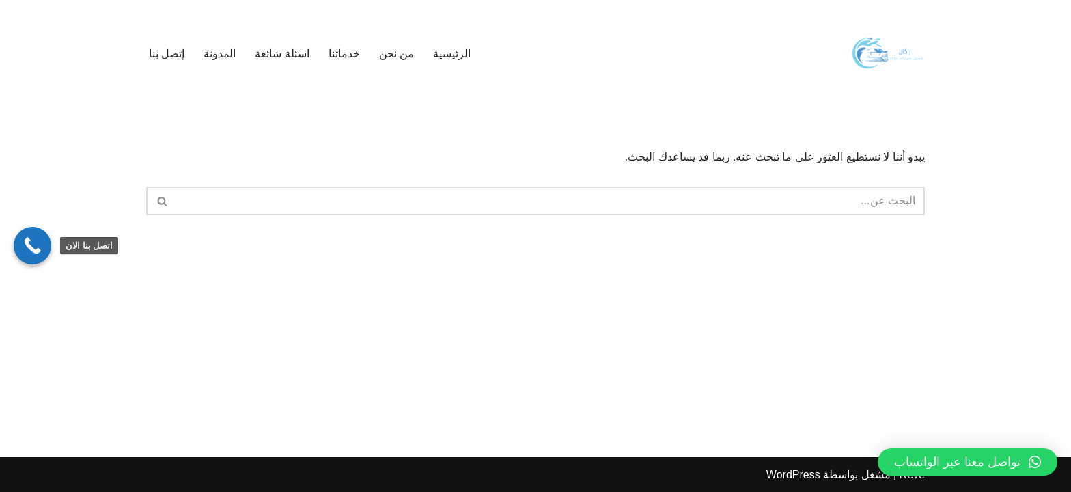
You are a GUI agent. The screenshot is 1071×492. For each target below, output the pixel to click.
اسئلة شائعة (282, 53)
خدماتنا (344, 53)
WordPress (793, 474)
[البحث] (551, 201)
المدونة (220, 53)
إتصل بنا (166, 53)
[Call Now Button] (32, 245)
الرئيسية (452, 53)
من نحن (396, 53)
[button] (967, 462)
